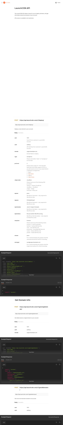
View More (31, 262)
